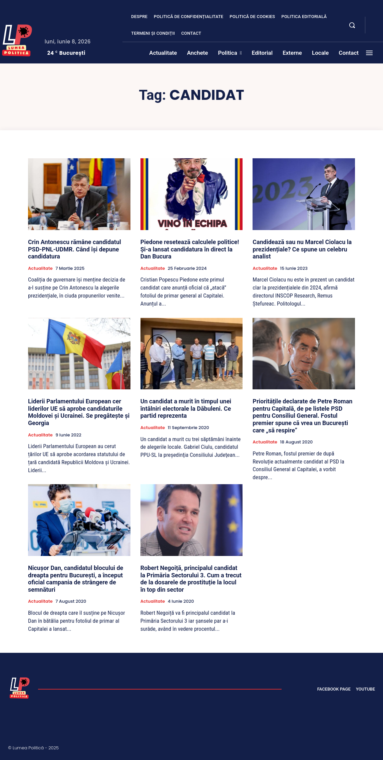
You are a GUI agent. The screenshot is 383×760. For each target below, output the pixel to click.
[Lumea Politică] (19, 687)
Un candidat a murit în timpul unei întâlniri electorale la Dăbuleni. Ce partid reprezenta (185, 408)
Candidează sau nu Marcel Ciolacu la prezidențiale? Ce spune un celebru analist (302, 249)
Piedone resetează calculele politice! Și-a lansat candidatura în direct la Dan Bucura (189, 249)
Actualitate (40, 268)
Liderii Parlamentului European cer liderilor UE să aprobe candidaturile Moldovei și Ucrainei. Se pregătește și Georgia (78, 412)
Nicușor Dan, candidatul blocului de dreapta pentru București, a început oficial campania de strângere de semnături (75, 578)
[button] (352, 25)
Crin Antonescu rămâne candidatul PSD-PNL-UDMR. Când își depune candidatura (74, 249)
